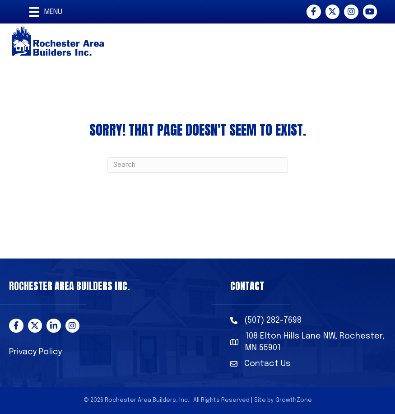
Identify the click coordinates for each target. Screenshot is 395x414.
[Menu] (45, 11)
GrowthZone (293, 400)
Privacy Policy (35, 352)
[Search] (197, 165)
